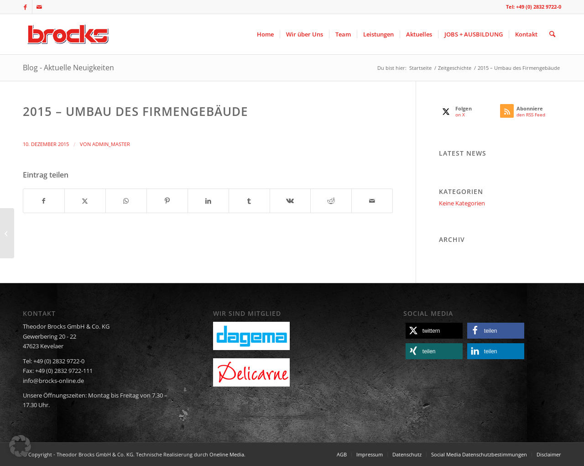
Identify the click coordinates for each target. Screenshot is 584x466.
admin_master (111, 144)
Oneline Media (226, 454)
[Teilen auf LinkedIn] (208, 201)
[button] (434, 331)
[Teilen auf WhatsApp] (126, 201)
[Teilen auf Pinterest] (167, 201)
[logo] (67, 34)
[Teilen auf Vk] (290, 201)
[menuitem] (265, 34)
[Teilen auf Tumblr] (249, 201)
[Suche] (552, 34)
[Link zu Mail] (39, 7)
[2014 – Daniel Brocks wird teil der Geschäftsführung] (7, 233)
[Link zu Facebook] (25, 7)
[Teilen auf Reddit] (331, 201)
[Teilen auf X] (85, 201)
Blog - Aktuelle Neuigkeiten (68, 68)
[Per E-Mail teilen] (372, 201)
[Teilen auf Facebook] (43, 201)
